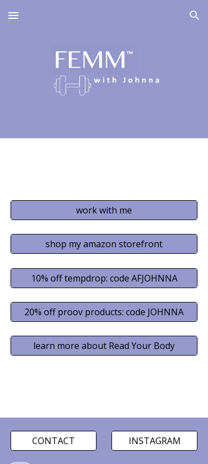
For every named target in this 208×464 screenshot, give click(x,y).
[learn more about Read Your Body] (104, 346)
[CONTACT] (53, 441)
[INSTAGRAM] (154, 441)
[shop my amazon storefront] (104, 244)
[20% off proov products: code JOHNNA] (104, 312)
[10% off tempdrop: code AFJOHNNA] (104, 278)
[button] (13, 15)
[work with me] (104, 210)
